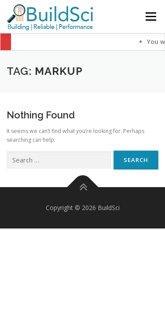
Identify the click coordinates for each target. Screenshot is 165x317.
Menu (150, 16)
